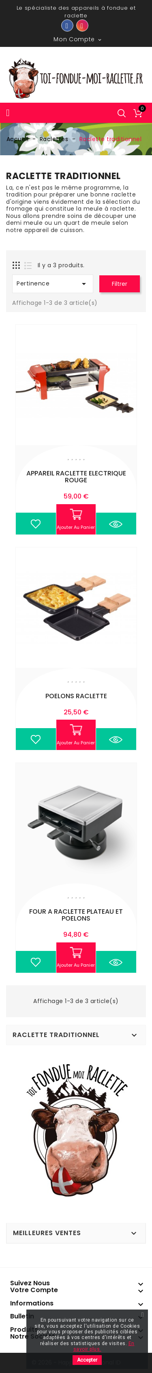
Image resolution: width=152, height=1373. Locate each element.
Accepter (87, 1360)
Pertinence (53, 284)
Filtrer (119, 284)
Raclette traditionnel (56, 1035)
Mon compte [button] (78, 39)
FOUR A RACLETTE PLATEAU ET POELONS (76, 915)
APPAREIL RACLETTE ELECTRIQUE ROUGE (76, 477)
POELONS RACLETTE (76, 696)
